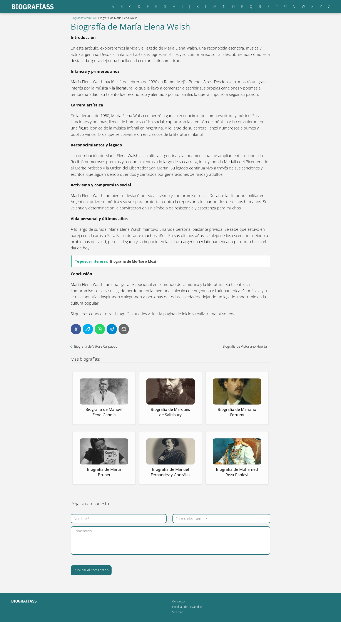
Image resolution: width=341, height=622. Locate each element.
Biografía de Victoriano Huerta (245, 346)
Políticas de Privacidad (187, 607)
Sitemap (177, 612)
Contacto (178, 601)
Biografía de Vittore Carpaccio (95, 346)
